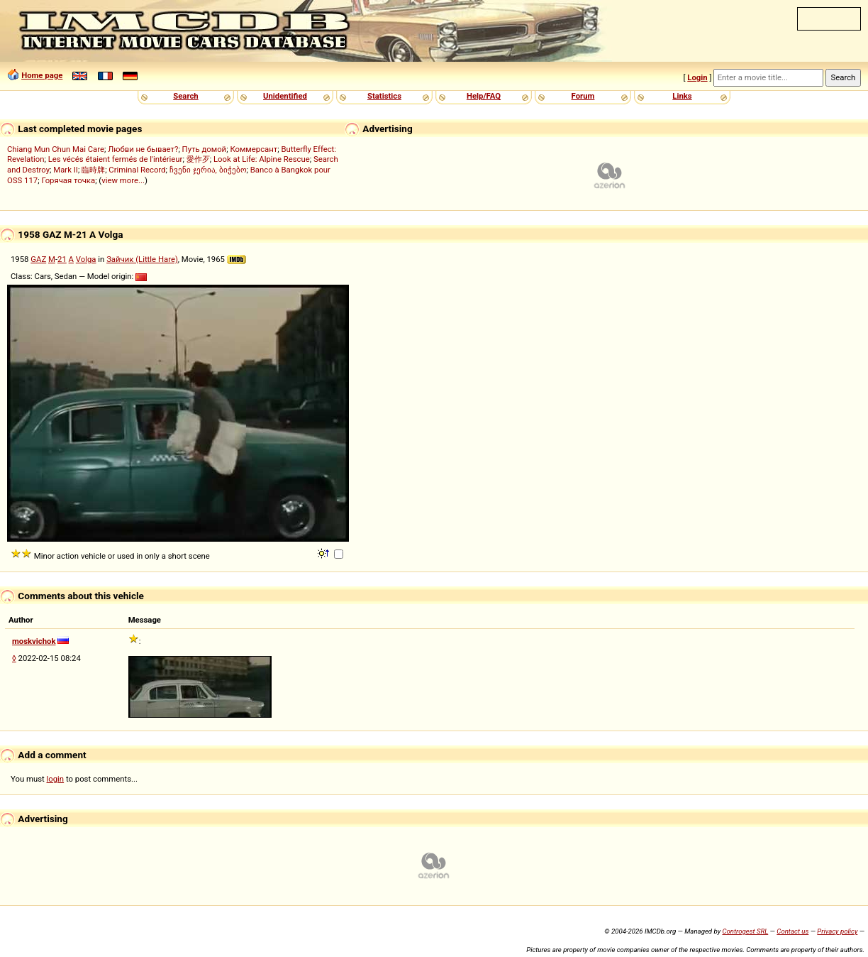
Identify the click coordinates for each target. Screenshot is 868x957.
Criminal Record (136, 170)
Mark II (65, 170)
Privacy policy (837, 931)
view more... (123, 180)
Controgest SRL (745, 931)
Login (697, 77)
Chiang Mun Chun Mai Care (55, 149)
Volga (86, 259)
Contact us (792, 931)
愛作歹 (198, 159)
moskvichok (34, 641)
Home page (41, 75)
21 (62, 259)
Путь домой (204, 149)
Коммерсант (253, 149)
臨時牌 (93, 170)
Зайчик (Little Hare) (142, 259)
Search (185, 96)
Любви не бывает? (143, 149)
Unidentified (285, 96)
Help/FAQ (484, 96)
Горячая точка (68, 180)
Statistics (384, 96)
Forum (583, 96)
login (56, 779)
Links (681, 96)
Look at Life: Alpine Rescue (261, 159)
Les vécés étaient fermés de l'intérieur (115, 159)
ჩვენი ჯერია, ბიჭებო (208, 170)
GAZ (38, 259)
